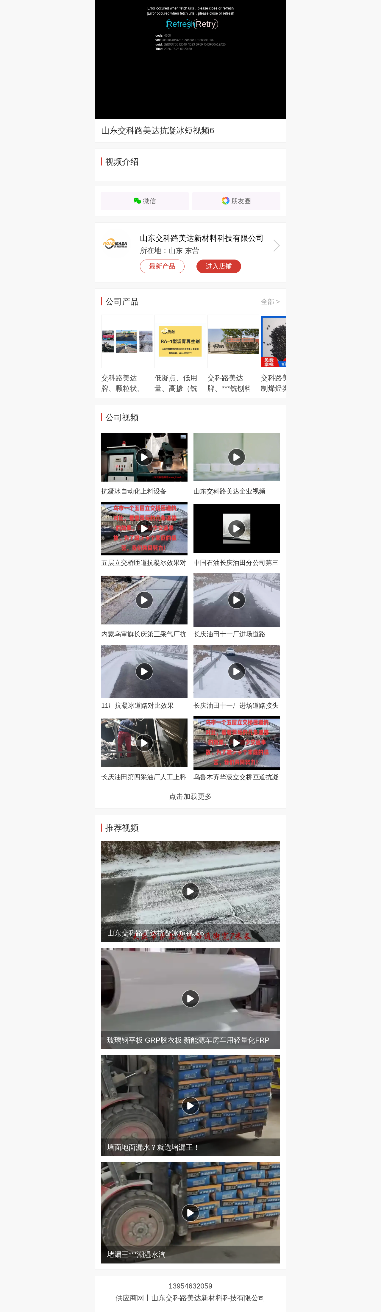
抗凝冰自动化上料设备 (134, 491)
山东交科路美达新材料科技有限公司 (202, 238)
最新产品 (162, 266)
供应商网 (129, 1298)
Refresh (178, 24)
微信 (149, 201)
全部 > (270, 301)
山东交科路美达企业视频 (229, 491)
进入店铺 (219, 266)
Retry (206, 24)
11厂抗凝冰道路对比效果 (137, 705)
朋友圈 (241, 201)
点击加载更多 (190, 796)
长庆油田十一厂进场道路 (229, 634)
